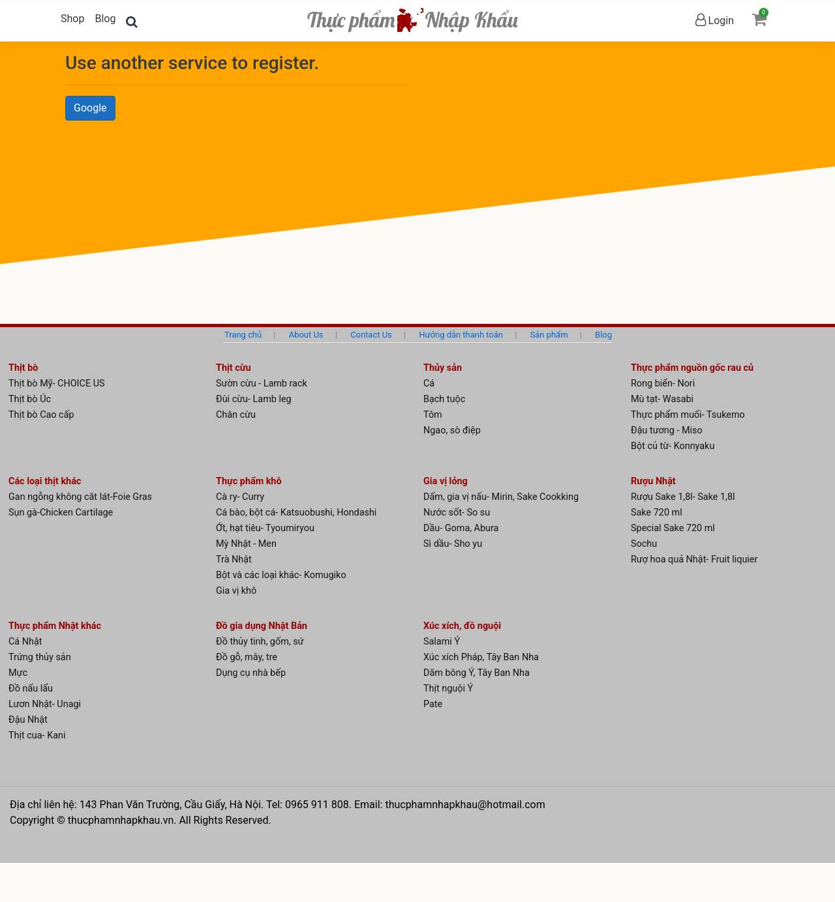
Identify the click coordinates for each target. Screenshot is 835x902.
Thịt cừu (233, 367)
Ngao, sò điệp (452, 430)
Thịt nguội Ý (448, 688)
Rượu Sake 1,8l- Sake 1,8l (683, 496)
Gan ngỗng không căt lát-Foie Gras (80, 496)
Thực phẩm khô (249, 481)
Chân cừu (236, 414)
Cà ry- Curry (240, 496)
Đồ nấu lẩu (30, 688)
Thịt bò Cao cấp (41, 414)
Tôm (432, 414)
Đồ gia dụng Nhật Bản (261, 626)
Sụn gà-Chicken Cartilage (60, 512)
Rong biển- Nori (663, 383)
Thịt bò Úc (29, 399)
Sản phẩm (549, 335)
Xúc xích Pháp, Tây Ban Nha (481, 657)
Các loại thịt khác (44, 481)
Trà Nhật (234, 559)
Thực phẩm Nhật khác (54, 626)
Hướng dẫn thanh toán (461, 335)
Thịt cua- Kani (36, 735)
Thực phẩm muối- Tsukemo (688, 414)
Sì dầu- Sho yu (452, 543)
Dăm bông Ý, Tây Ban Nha (476, 672)
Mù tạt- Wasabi (662, 399)
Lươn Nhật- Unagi (44, 704)
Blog (105, 18)
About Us (306, 335)
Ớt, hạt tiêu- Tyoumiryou (265, 528)
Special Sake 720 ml (673, 528)
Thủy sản (442, 367)
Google (90, 108)
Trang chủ (243, 335)
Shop (72, 18)
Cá (428, 383)
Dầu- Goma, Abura (460, 528)
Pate (432, 704)
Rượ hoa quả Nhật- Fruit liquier (694, 559)
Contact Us (371, 335)
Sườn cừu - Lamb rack (261, 383)
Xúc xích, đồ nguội (462, 626)
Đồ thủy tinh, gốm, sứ (260, 641)
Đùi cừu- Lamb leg (254, 399)
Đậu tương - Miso (667, 430)
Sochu (644, 543)
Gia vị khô (236, 590)
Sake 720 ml (656, 512)
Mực (17, 672)
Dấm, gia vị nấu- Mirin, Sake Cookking (501, 496)
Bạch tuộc (444, 399)
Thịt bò (23, 367)
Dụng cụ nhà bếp (251, 672)
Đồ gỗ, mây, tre (246, 657)
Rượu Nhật (653, 481)
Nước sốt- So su (456, 512)
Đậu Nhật (28, 719)
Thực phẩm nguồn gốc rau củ (692, 367)
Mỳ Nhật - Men (246, 543)
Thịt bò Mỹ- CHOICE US (56, 383)
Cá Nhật (25, 641)
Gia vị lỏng (445, 481)
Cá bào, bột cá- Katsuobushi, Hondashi (296, 512)
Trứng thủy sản (39, 657)
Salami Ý (441, 641)
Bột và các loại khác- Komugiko (281, 575)
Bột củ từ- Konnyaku (672, 446)
